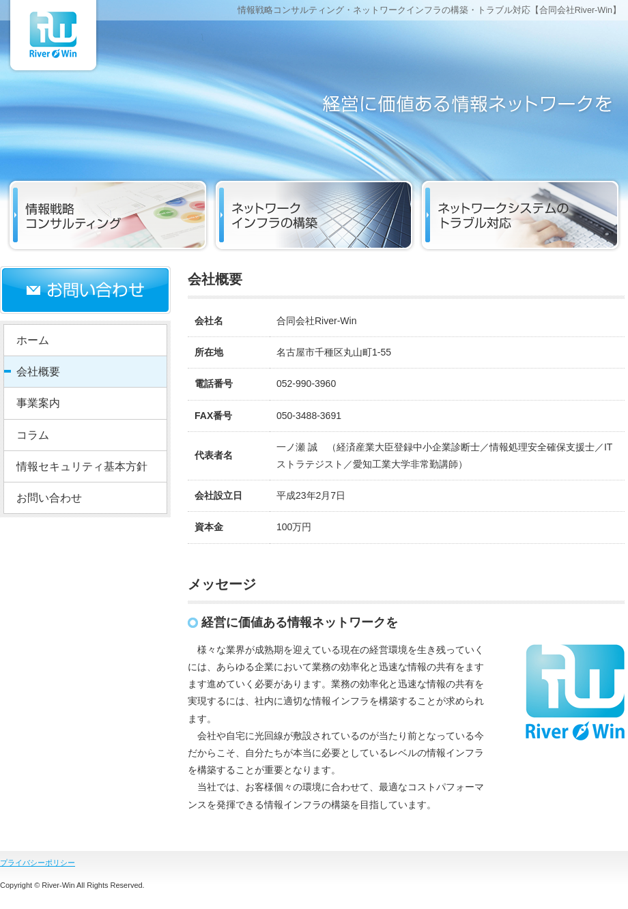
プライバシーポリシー (37, 862)
